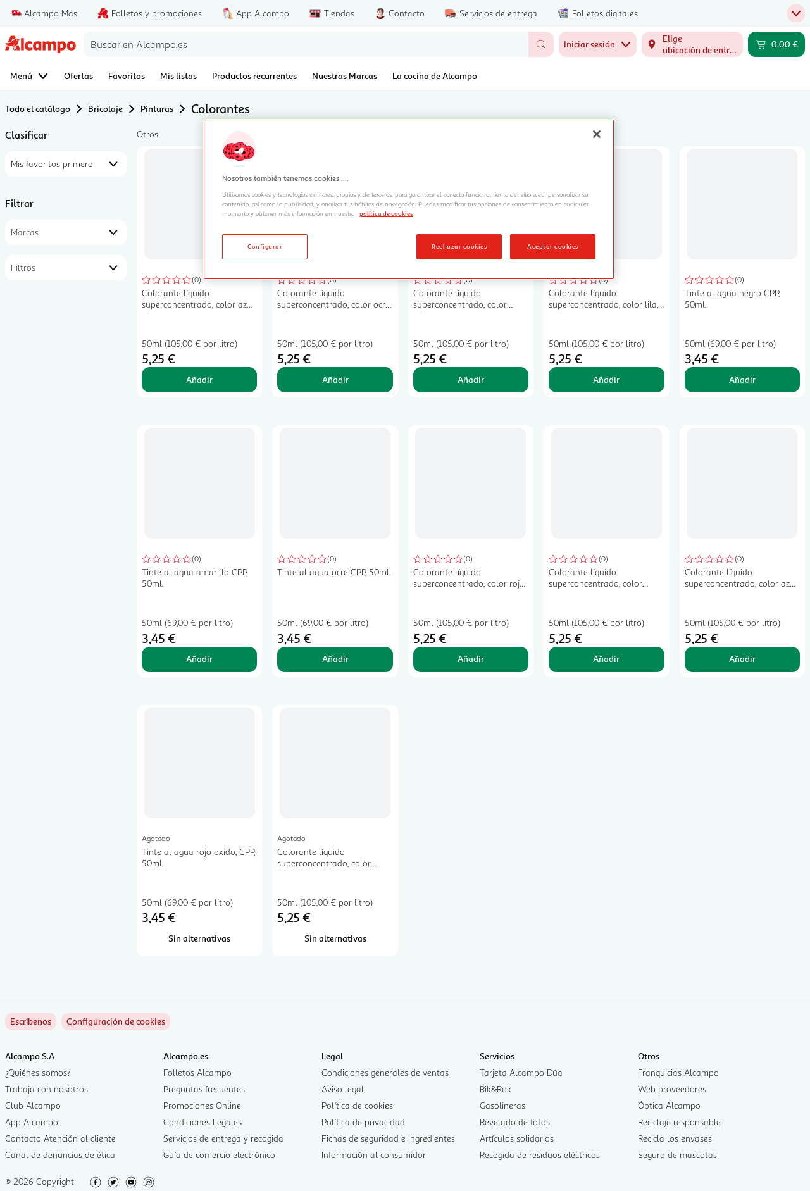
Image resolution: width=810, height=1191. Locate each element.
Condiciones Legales (202, 1121)
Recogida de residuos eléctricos (540, 1154)
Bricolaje (105, 108)
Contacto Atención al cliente (60, 1138)
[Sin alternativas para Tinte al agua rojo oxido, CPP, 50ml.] (199, 938)
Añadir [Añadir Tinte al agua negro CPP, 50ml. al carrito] (742, 379)
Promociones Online (202, 1105)
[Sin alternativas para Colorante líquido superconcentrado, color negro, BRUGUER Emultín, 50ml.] (334, 938)
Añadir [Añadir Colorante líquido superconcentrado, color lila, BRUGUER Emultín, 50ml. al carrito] (606, 379)
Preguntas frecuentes (204, 1088)
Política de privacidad (363, 1121)
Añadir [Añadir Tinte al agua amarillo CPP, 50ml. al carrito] (199, 658)
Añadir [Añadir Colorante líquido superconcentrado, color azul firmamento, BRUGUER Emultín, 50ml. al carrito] (199, 379)
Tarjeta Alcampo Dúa (521, 1072)
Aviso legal (342, 1088)
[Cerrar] (597, 134)
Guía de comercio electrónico (219, 1154)
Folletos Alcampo (197, 1072)
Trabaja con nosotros (46, 1088)
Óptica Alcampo (669, 1105)
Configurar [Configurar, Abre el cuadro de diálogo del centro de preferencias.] (264, 246)
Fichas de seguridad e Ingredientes (388, 1138)
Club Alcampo (33, 1105)
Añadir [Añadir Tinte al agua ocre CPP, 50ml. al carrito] (335, 658)
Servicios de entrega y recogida (223, 1138)
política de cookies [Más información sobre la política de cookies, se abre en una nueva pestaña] (386, 213)
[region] (408, 199)
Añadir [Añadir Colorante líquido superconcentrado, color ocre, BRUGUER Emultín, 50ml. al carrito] (335, 379)
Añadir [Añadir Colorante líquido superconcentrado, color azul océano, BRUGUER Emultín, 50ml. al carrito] (742, 658)
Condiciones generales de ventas (385, 1072)
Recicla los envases (675, 1138)
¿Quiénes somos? (38, 1072)
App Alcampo (31, 1121)
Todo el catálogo (37, 108)
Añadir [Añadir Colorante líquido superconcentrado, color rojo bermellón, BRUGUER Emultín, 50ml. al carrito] (471, 658)
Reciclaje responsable (679, 1121)
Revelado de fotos (515, 1121)
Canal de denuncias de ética (60, 1154)
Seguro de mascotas (677, 1154)
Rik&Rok (495, 1088)
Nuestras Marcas (344, 75)
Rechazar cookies (459, 246)
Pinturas (156, 108)
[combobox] (306, 44)
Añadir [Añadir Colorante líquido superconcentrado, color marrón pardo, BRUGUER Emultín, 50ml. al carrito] (606, 658)
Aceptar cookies (552, 246)
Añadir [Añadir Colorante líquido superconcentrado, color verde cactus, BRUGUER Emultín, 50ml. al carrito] (471, 379)
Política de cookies (357, 1105)
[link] (115, 1021)
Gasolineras (502, 1105)
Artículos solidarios (517, 1138)
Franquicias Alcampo (678, 1072)
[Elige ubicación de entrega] (692, 44)
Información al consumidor (373, 1154)
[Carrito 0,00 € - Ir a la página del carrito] (776, 44)
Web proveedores (672, 1088)
